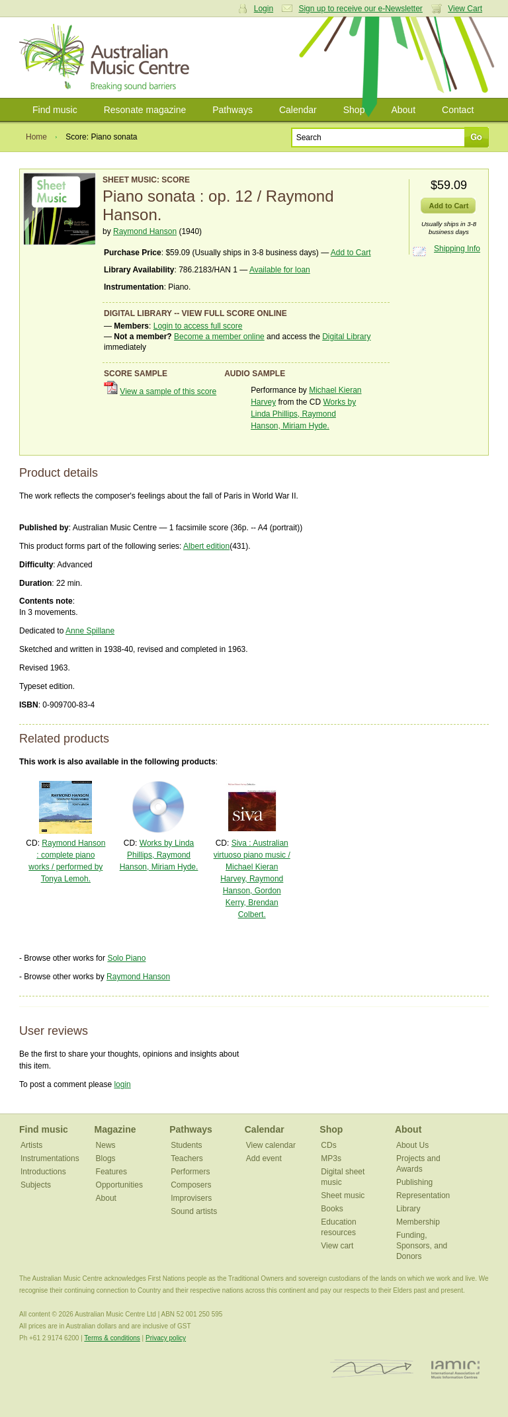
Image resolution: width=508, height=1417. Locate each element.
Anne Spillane (89, 630)
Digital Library (346, 336)
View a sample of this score (168, 391)
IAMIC (455, 1369)
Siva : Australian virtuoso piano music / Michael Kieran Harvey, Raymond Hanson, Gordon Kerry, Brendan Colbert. (252, 878)
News (106, 1145)
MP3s (331, 1158)
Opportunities (119, 1185)
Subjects (36, 1185)
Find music (54, 109)
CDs (328, 1145)
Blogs (106, 1158)
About (403, 109)
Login (263, 8)
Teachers (187, 1158)
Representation (423, 1195)
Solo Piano (126, 958)
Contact (458, 109)
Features (111, 1171)
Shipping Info (457, 248)
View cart (337, 1245)
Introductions (43, 1171)
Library (408, 1208)
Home (36, 137)
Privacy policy (166, 1338)
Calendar (298, 109)
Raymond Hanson (145, 231)
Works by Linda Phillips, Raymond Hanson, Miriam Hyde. (303, 413)
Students (186, 1145)
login (122, 1084)
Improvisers (191, 1198)
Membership (418, 1222)
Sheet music (342, 1195)
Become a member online (219, 336)
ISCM (372, 1369)
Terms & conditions (112, 1338)
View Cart (465, 8)
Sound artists (194, 1211)
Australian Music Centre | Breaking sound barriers (106, 57)
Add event (264, 1158)
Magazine (115, 1129)
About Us (412, 1145)
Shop (354, 109)
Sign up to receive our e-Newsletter (360, 8)
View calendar (271, 1145)
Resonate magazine (145, 109)
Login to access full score (198, 326)
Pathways (232, 109)
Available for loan (279, 269)
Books (332, 1208)
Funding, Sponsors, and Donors (421, 1246)
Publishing (414, 1182)
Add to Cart (351, 252)
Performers (190, 1171)
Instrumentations (50, 1158)
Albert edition (206, 546)
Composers (191, 1185)
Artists (31, 1145)
